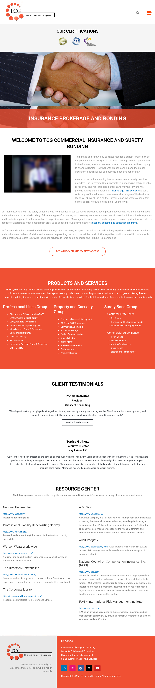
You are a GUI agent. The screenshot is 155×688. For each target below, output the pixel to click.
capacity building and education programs (114, 222)
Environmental (68, 349)
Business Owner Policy (72, 345)
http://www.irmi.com (89, 608)
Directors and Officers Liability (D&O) (28, 314)
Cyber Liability (17, 351)
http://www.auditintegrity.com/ (94, 546)
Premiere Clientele (70, 353)
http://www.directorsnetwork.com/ (20, 574)
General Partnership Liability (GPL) (27, 325)
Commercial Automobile (73, 326)
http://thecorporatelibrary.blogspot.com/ (23, 596)
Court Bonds (117, 336)
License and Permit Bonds (124, 351)
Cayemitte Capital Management (77, 655)
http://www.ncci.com (89, 571)
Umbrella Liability (69, 338)
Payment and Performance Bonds (128, 322)
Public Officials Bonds (122, 344)
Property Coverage (70, 330)
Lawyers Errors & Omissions (24, 321)
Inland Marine (67, 341)
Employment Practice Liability (25, 318)
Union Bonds (117, 348)
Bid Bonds (116, 318)
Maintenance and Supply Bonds (127, 325)
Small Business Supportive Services (79, 658)
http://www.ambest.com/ (91, 514)
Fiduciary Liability (18, 336)
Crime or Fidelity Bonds (21, 333)
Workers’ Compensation (73, 334)
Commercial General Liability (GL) (78, 319)
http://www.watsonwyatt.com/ (18, 553)
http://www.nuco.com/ (14, 514)
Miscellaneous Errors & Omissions (27, 329)
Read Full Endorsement (77, 422)
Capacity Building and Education (77, 651)
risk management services (125, 190)
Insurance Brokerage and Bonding (78, 647)
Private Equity (17, 340)
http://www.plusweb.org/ (15, 531)
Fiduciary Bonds (119, 340)
